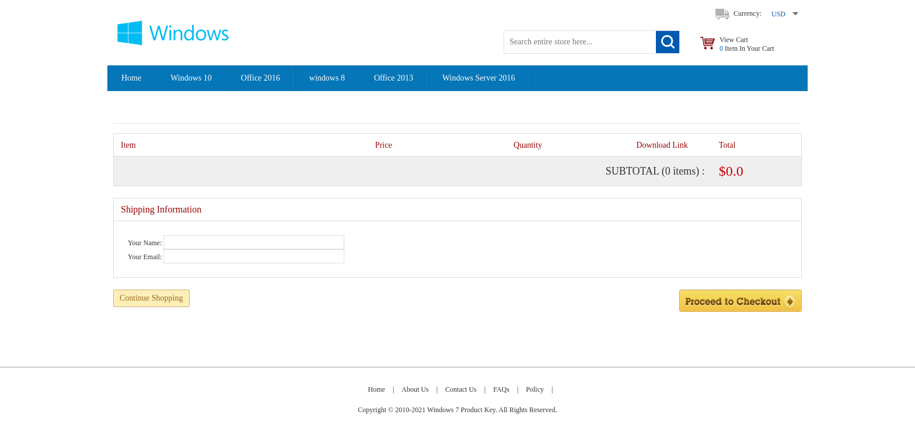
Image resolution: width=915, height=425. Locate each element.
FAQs (501, 389)
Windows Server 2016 (478, 78)
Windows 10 (191, 78)
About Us (414, 389)
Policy (535, 389)
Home (131, 78)
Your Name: (145, 243)
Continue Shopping (151, 298)
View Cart (747, 44)
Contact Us (461, 389)
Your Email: (145, 257)
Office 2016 (260, 78)
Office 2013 (393, 78)
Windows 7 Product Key (461, 410)
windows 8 (327, 78)
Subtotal (632, 171)
